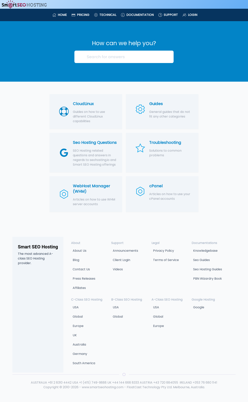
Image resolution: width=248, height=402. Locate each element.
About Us (79, 250)
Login (190, 15)
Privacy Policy (163, 250)
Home (59, 15)
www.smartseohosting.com (102, 387)
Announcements (125, 250)
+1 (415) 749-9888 (93, 382)
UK (75, 335)
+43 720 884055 (165, 382)
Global (78, 316)
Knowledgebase (205, 250)
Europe (78, 326)
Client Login (121, 260)
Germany (80, 354)
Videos (118, 269)
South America (84, 363)
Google (198, 307)
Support (168, 15)
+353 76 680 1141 (205, 382)
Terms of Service (166, 260)
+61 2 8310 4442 (59, 382)
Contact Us (81, 269)
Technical (105, 15)
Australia (79, 344)
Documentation (137, 15)
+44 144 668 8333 (125, 382)
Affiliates (79, 288)
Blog (76, 260)
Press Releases (84, 278)
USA (76, 307)
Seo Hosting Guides (207, 269)
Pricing (80, 15)
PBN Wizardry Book (207, 278)
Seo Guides (201, 260)
